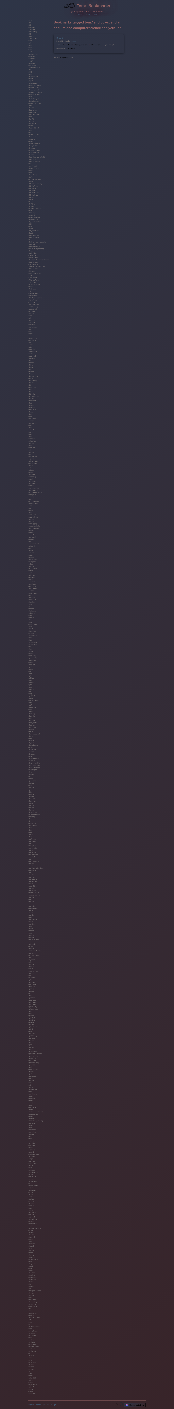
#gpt (30, 705)
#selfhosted (32, 1163)
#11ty (30, 20)
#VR (29, 291)
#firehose (31, 620)
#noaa (30, 946)
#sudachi (31, 1226)
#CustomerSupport (35, 94)
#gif (29, 671)
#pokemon (32, 1038)
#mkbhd (31, 897)
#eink (30, 573)
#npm (30, 957)
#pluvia (31, 1029)
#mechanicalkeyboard (36, 868)
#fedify (31, 609)
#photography (33, 1009)
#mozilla (31, 915)
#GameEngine (33, 135)
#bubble (31, 412)
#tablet (31, 1235)
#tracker (31, 1273)
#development (33, 544)
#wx (29, 1371)
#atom (30, 347)
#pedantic (32, 998)
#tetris (30, 1253)
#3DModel (32, 27)
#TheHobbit (32, 278)
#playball (31, 1024)
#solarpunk (32, 1190)
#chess (31, 443)
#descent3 (32, 537)
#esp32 (31, 595)
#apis (30, 331)
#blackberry (32, 380)
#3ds (30, 41)
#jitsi (30, 785)
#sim (30, 1168)
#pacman (31, 982)
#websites (32, 1351)
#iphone (31, 774)
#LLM (30, 173)
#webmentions (33, 1347)
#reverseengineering (35, 1121)
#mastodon (32, 857)
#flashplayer (32, 624)
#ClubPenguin (33, 88)
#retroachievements (35, 1112)
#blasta (31, 383)
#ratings (31, 1096)
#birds (30, 374)
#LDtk (30, 170)
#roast (30, 1127)
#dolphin (31, 553)
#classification (33, 461)
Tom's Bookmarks (87, 6)
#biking (31, 367)
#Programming (33, 235)
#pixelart (31, 1018)
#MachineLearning (35, 184)
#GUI (30, 132)
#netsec (31, 937)
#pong (30, 1042)
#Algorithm (32, 56)
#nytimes (31, 960)
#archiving (32, 340)
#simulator (32, 1170)
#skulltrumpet (33, 1172)
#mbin (30, 866)
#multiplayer (32, 919)
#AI (29, 43)
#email (30, 580)
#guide (30, 711)
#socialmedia (33, 1186)
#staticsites (32, 1212)
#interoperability (34, 767)
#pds (30, 995)
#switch (31, 1232)
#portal (31, 1047)
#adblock (31, 311)
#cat (30, 425)
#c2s (30, 416)
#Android (31, 58)
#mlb (30, 899)
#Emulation (32, 110)
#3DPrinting (32, 32)
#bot (30, 403)
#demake (31, 535)
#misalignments (34, 895)
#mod (30, 904)
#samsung (32, 1141)
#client (30, 472)
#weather (31, 1333)
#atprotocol (32, 351)
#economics (32, 568)
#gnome (31, 689)
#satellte (31, 1145)
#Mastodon (32, 190)
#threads (31, 1257)
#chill (30, 445)
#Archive (31, 63)
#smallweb (32, 1177)
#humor (31, 741)
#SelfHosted (33, 257)
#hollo (30, 732)
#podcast (31, 1033)
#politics (31, 1040)
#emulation (32, 582)
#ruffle (30, 1139)
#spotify (31, 1203)
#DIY (30, 96)
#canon (31, 421)
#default (31, 530)
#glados (31, 682)
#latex (30, 803)
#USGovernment (34, 284)
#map (30, 843)
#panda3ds (32, 984)
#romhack (32, 1130)
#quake (31, 1087)
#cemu (30, 432)
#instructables (33, 758)
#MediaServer (33, 195)
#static (30, 1210)
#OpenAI (31, 215)
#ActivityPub (32, 54)
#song (30, 1192)
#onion (30, 969)
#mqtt (30, 917)
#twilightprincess (34, 1291)
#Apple (31, 61)
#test (30, 1248)
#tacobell (31, 1237)
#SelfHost (32, 255)
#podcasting (32, 1036)
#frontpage (32, 644)
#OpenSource (33, 219)
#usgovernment (34, 1317)
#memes (31, 877)
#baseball (31, 363)
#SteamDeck (33, 269)
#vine (30, 1322)
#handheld (32, 720)
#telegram (32, 1241)
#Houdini (31, 155)
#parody (31, 989)
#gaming (31, 664)
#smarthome (32, 1181)
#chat (30, 436)
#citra (30, 454)
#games (31, 662)
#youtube (31, 1387)
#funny (30, 651)
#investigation (33, 770)
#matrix (31, 863)
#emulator (32, 584)
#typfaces (32, 1304)
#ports (30, 1049)
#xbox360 (32, 1378)
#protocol (31, 1065)
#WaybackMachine (35, 298)
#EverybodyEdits (34, 114)
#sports (31, 1201)
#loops (30, 834)
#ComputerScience (35, 92)
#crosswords (33, 503)
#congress (32, 495)
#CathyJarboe (33, 76)
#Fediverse (32, 123)
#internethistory (34, 765)
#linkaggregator (34, 814)
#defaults (31, 533)
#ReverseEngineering (36, 249)
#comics (31, 486)
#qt (29, 1085)
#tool (30, 1268)
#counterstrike (33, 501)
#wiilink (31, 1355)
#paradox (31, 986)
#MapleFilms (33, 186)
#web (30, 1338)
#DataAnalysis (33, 99)
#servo (30, 1165)
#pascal (31, 991)
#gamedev (32, 660)
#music (31, 922)
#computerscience (35, 492)
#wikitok (31, 1364)
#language (32, 801)
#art (29, 342)
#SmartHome (33, 262)
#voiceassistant (34, 1326)
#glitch (30, 685)
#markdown (32, 852)
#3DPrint (31, 29)
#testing (31, 1250)
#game (30, 653)
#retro (30, 1109)
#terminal (31, 1244)
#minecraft (32, 890)
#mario (30, 850)
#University (32, 289)
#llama (30, 828)
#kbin (30, 792)
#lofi (30, 832)
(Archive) (74, 41)
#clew (30, 465)
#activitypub (32, 309)
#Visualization (33, 296)
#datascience (33, 517)
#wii (29, 1353)
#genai (30, 669)
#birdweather (33, 376)
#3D (29, 25)
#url (29, 1311)
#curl (30, 508)
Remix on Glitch (135, 1405)
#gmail (30, 687)
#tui (29, 1284)
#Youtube (31, 302)
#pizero (31, 1022)
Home (31, 1405)
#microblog (32, 886)
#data (30, 512)
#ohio (30, 962)
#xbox (30, 1376)
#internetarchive (34, 763)
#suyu (30, 1230)
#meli (30, 872)
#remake (31, 1103)
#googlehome (33, 700)
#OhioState (32, 213)
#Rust (30, 251)
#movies (31, 913)
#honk (30, 736)
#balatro (31, 360)
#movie (31, 910)
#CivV (30, 81)
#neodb (31, 931)
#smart (30, 1179)
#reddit (30, 1101)
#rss (29, 1136)
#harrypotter (32, 723)
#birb (30, 369)
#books (31, 398)
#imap (30, 747)
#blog (30, 385)
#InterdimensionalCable (37, 157)
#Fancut (31, 121)
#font (30, 626)
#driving (31, 557)
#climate (31, 474)
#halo (30, 718)
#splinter (31, 1199)
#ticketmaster (33, 1259)
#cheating (32, 441)
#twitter (31, 1295)
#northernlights (33, 955)
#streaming (32, 1224)
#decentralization (34, 526)
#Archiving (32, 65)
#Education (32, 108)
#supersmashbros (34, 1228)
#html (30, 738)
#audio (30, 354)
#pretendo (32, 1058)
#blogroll (31, 389)
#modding (32, 906)
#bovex (31, 405)
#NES (30, 202)
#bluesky (31, 394)
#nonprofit (32, 953)
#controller (32, 497)
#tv (29, 1288)
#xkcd (30, 1380)
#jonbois (31, 787)
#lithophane (32, 825)
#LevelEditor (32, 175)
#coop (30, 499)
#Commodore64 (34, 90)
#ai (29, 318)
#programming (33, 1063)
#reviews (31, 1123)
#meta (30, 884)
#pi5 (30, 1013)
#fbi (29, 606)
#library (31, 810)
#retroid (31, 1116)
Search (87, 14)
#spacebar (32, 1197)
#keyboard (32, 794)
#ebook (31, 566)
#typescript (32, 1300)
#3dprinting (32, 38)
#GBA (30, 130)
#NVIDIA (31, 204)
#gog (30, 694)
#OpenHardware (34, 217)
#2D (29, 23)
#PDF (30, 224)
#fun (30, 649)
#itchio (30, 779)
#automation (32, 356)
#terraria (31, 1246)
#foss (30, 638)
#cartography (33, 423)
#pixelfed (31, 1020)
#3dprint (31, 36)
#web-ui (31, 1340)
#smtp (30, 1183)
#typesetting (108, 45)
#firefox (31, 618)
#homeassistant (34, 734)
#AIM (30, 47)
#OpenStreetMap (34, 222)
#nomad (31, 948)
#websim (31, 1349)
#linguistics (32, 812)
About (80, 14)
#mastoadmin (33, 855)
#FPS (30, 117)
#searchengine (33, 1154)
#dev (30, 541)
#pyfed (30, 1078)
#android (31, 322)
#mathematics (33, 861)
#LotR (30, 181)
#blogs (30, 392)
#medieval (32, 870)
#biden (30, 365)
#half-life (31, 716)
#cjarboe (31, 459)
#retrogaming (33, 1114)
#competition (33, 490)
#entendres (32, 593)
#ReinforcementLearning (37, 242)
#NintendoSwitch (34, 208)
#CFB (30, 72)
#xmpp (30, 1382)
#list (29, 821)
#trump (31, 1282)
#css (30, 506)
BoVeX (59, 38)
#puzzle (31, 1071)
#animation (32, 325)
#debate (31, 519)
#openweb (32, 973)
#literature (32, 823)
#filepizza (31, 613)
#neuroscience (33, 940)
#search (31, 1152)
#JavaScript (32, 166)
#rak (30, 1092)
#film (30, 615)
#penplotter (32, 1002)
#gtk (30, 709)
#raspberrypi (32, 1094)
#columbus (32, 481)
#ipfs (30, 772)
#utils (30, 1320)
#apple (30, 334)
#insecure (31, 756)
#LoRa (30, 177)
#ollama (31, 964)
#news (30, 942)
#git (29, 676)
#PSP (30, 226)
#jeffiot (31, 783)
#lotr (30, 837)
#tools (30, 1270)
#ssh (30, 1208)
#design (31, 539)
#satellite (31, 1143)
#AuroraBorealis (34, 67)
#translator (32, 1279)
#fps (30, 640)
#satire (30, 1147)
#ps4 (30, 1067)
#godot (31, 691)
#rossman (31, 1134)
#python (31, 1080)
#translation (32, 1277)
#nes (30, 933)
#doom (30, 555)
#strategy (31, 1221)
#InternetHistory (34, 161)
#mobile (31, 902)
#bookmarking (33, 396)
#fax (30, 604)
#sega (30, 1159)
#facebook (32, 600)
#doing (30, 550)
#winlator (31, 1367)
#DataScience (33, 101)
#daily (30, 510)
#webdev (31, 1342)
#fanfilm (31, 602)
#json (30, 790)
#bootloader (32, 401)
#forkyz (31, 633)
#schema (31, 1150)
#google (31, 698)
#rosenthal (32, 1132)
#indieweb (32, 749)
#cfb (30, 434)
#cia (29, 450)
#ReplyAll (31, 244)
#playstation (32, 1027)
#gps (30, 702)
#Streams (31, 271)
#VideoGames (33, 293)
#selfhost (31, 1161)
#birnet (30, 378)
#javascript (32, 781)
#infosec (31, 754)
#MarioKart (32, 188)
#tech (30, 1239)
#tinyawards (32, 1264)
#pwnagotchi (33, 1076)
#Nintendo (32, 206)
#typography (60, 48)
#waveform (32, 1331)
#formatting (32, 635)
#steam (31, 1215)
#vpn (30, 1329)
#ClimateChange (34, 85)
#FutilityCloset (33, 128)
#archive (31, 336)
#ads (30, 316)
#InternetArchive (34, 159)
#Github (31, 141)
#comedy (31, 483)
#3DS (30, 34)
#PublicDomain (33, 237)
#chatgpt (31, 439)
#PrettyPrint (32, 233)
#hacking (31, 714)
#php (30, 1011)
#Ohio (30, 211)
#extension (32, 597)
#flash (30, 622)
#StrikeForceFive (34, 273)
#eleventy (31, 577)
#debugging (32, 524)
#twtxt (30, 1297)
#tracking (31, 1275)
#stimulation (32, 1219)
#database (32, 515)
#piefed (31, 1016)
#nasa (30, 928)
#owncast (31, 978)
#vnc (30, 1324)
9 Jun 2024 (60, 41)
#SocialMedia (33, 264)
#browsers (32, 410)
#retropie (31, 1118)
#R (29, 240)
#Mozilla (31, 199)
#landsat (31, 799)
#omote (31, 966)
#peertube (32, 1000)
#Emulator (32, 112)
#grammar (32, 707)
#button (31, 414)
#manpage (32, 841)
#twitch (31, 1293)
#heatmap (32, 727)
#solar (30, 1188)
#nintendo (32, 944)
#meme (31, 875)
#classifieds (32, 463)
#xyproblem (32, 1385)
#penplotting (32, 1004)
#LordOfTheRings (34, 179)
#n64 (30, 926)
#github (31, 678)
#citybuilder (32, 457)
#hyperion (31, 743)
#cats (30, 427)
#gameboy (32, 656)
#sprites (31, 1206)
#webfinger (32, 1344)
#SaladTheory (33, 253)
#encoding (32, 586)
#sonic (30, 1194)
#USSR (30, 287)
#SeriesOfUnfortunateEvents (38, 260)
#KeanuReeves (33, 168)
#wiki (30, 1360)
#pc (29, 993)
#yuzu (30, 1389)
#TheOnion (32, 282)
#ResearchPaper (34, 246)
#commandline (33, 488)
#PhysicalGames (34, 231)
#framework (32, 642)
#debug (31, 521)
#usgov (31, 1315)
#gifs (30, 673)
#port (30, 1045)
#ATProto (31, 52)
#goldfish (31, 696)
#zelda (30, 1391)
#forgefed (32, 631)
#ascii (30, 345)
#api (29, 329)
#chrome (31, 448)
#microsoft (32, 888)
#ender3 (31, 591)
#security (31, 1156)
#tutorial (31, 1286)
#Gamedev (32, 137)
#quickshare (32, 1089)
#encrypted (32, 588)
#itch (30, 776)
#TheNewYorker (34, 280)
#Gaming (31, 139)
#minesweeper (33, 893)
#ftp (29, 647)
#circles (31, 452)
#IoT (29, 164)
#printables (32, 1060)
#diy (29, 548)
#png (30, 1031)
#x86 (30, 1373)
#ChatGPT (32, 79)
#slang (30, 1174)
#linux (30, 819)
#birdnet (31, 372)
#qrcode (31, 1083)
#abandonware (33, 304)
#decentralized (33, 528)
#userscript (32, 1313)
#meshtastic (32, 879)
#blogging (32, 387)
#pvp (30, 1074)
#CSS (30, 74)
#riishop (31, 1125)
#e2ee (30, 564)
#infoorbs (31, 752)
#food (30, 629)
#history (31, 729)
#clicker (31, 470)
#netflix (31, 935)
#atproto (31, 349)
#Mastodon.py (33, 193)
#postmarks (32, 1051)
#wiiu (30, 1358)
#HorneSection (33, 152)
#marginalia (32, 848)
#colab (30, 479)
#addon (31, 313)
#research (32, 1107)
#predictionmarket (35, 1054)
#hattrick (31, 725)
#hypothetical (33, 745)
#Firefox (31, 126)
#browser (31, 407)
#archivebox (32, 338)
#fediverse (32, 611)
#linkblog (31, 817)
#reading (31, 1098)
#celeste (31, 430)
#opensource (33, 971)
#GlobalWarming (34, 143)
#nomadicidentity (34, 951)
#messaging (32, 881)
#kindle (31, 796)
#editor (30, 571)
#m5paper (32, 839)
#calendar (32, 419)
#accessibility (33, 307)
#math (30, 859)
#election (31, 575)
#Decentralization (34, 103)
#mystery (31, 924)
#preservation (33, 1056)
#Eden (30, 105)
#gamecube (32, 658)
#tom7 (30, 1266)
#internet (31, 761)
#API (30, 50)
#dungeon (32, 562)
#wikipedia (32, 1362)
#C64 (30, 70)
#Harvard (31, 148)
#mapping (32, 846)
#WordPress (32, 300)
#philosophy (32, 1007)
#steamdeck (32, 1217)
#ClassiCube (32, 83)
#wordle (31, 1369)
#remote (31, 1105)
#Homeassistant (34, 150)
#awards (31, 358)
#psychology (33, 1069)
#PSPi (30, 228)
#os (29, 975)
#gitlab (30, 680)
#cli (29, 468)
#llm (30, 830)
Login (94, 14)
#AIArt (30, 45)
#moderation (32, 908)
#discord (31, 546)
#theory (31, 1255)
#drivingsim (32, 559)
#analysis (31, 320)
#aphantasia (32, 327)
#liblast (31, 808)
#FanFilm (31, 119)
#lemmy (31, 805)
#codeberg (32, 477)
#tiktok (30, 1262)
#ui (29, 1308)
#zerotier (31, 1393)
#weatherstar (33, 1335)
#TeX (58, 45)
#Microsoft (32, 197)
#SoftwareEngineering (36, 266)
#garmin (31, 667)
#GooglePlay (33, 146)
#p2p (30, 980)
